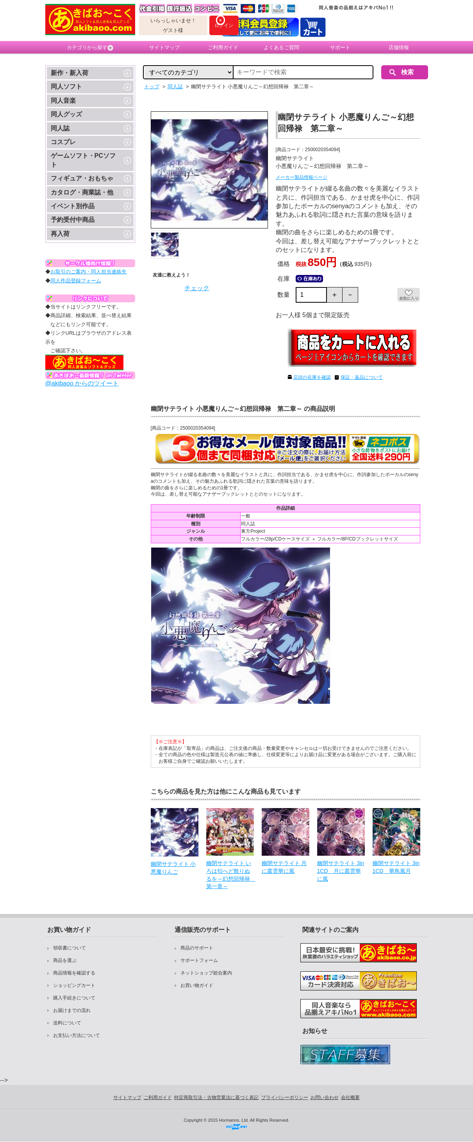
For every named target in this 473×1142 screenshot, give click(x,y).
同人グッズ (66, 114)
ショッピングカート (74, 985)
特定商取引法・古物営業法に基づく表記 (216, 1097)
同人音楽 (63, 100)
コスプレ (63, 142)
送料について (67, 1023)
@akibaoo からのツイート (82, 383)
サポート (340, 47)
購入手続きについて (74, 998)
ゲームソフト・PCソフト (83, 160)
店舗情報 (399, 47)
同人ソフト (66, 86)
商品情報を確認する (74, 973)
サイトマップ (164, 47)
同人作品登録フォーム (75, 281)
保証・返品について (362, 377)
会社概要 (350, 1097)
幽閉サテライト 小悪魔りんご (173, 868)
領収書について (69, 948)
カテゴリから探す (90, 48)
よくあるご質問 (281, 47)
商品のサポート (196, 948)
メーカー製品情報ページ (301, 177)
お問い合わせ (325, 1097)
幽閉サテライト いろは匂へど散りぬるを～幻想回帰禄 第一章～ (230, 874)
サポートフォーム (199, 960)
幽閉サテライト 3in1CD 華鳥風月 (396, 867)
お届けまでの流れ (72, 1010)
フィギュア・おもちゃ (82, 178)
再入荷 (60, 233)
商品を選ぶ (65, 960)
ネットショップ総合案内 (206, 973)
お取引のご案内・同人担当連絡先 (88, 272)
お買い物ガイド (196, 985)
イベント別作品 (73, 206)
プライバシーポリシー (284, 1097)
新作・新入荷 (69, 73)
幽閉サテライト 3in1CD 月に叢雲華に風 (340, 870)
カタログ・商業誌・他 (82, 192)
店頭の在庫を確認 (312, 377)
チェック (196, 288)
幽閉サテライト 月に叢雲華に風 (284, 867)
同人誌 (60, 128)
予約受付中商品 (73, 219)
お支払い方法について (76, 1035)
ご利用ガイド (223, 47)
